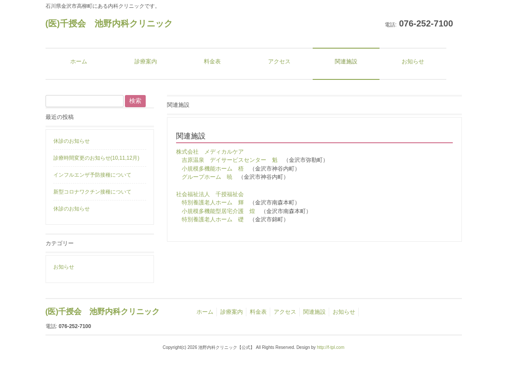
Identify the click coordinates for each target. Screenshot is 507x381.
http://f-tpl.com (330, 347)
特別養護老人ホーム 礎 (213, 219)
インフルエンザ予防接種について (92, 175)
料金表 (258, 312)
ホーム (204, 312)
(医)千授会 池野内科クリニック (109, 23)
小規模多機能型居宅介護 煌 (218, 211)
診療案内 (231, 312)
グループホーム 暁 (207, 177)
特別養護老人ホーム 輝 (213, 202)
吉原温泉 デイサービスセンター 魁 (230, 160)
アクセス (285, 312)
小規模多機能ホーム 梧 (213, 168)
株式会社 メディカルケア (210, 151)
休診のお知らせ (71, 141)
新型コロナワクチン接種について (92, 192)
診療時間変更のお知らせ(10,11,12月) (96, 158)
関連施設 (314, 312)
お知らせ (63, 267)
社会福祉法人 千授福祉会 (210, 194)
